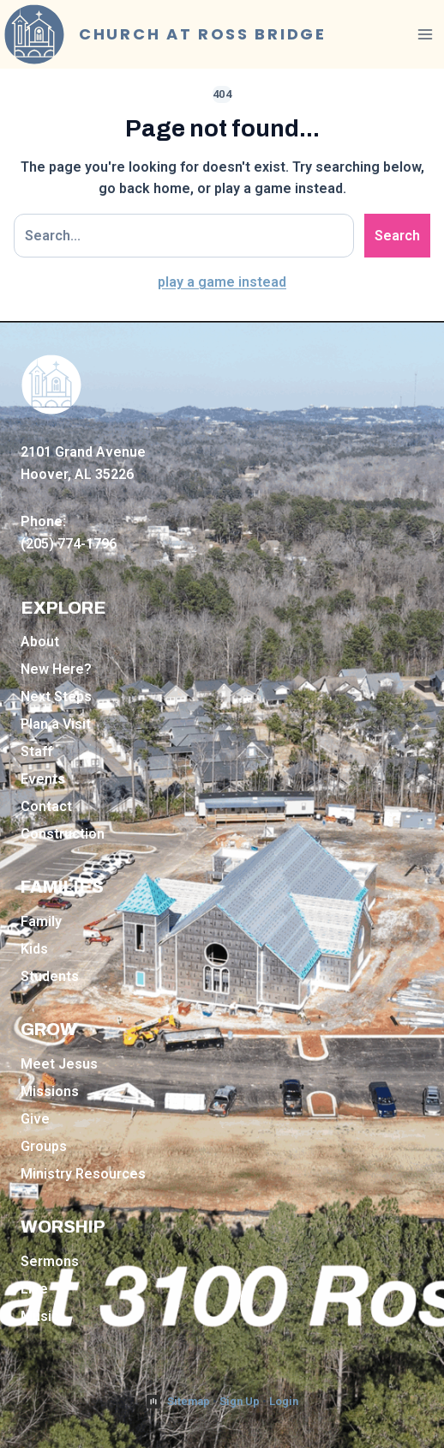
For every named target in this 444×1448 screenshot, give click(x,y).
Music (40, 1316)
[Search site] (184, 236)
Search (397, 235)
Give (35, 1119)
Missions (50, 1091)
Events (43, 779)
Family (41, 921)
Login (283, 1401)
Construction (63, 834)
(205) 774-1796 (69, 544)
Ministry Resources (83, 1174)
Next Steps (56, 696)
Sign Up (239, 1401)
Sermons (50, 1261)
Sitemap (188, 1401)
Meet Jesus (59, 1064)
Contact (46, 806)
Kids (34, 949)
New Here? (56, 669)
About (40, 641)
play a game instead (222, 282)
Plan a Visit (56, 724)
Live (34, 1289)
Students (50, 976)
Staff (36, 751)
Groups (44, 1146)
